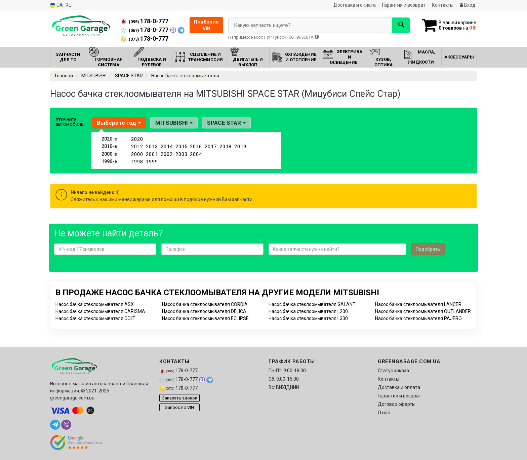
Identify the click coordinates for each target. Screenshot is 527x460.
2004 (195, 153)
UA (56, 5)
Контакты (442, 5)
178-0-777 (144, 21)
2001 (151, 153)
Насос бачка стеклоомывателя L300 (308, 318)
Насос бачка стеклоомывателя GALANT (312, 304)
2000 (136, 153)
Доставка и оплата (354, 5)
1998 (136, 160)
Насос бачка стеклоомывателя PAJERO (418, 318)
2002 (166, 153)
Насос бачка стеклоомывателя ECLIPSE (205, 318)
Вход (467, 5)
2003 (180, 153)
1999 (151, 160)
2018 (224, 146)
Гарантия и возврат (403, 5)
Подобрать (428, 249)
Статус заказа (393, 370)
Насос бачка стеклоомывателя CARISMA (100, 311)
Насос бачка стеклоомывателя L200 (308, 311)
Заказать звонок (179, 397)
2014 (166, 146)
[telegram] (55, 425)
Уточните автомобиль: (70, 121)
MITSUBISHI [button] (171, 122)
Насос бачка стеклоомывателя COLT (95, 318)
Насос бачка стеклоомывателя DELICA (204, 311)
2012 (136, 146)
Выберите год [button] (118, 122)
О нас (384, 412)
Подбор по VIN (206, 25)
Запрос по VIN (179, 407)
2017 (210, 146)
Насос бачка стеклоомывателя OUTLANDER (423, 311)
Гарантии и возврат (399, 395)
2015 (180, 146)
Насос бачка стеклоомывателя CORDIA (205, 304)
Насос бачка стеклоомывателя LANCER (418, 304)
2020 (136, 139)
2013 (151, 146)
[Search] (397, 25)
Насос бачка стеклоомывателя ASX (94, 304)
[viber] (66, 425)
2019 (239, 146)
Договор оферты (396, 404)
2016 (195, 146)
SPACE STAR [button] (222, 122)
